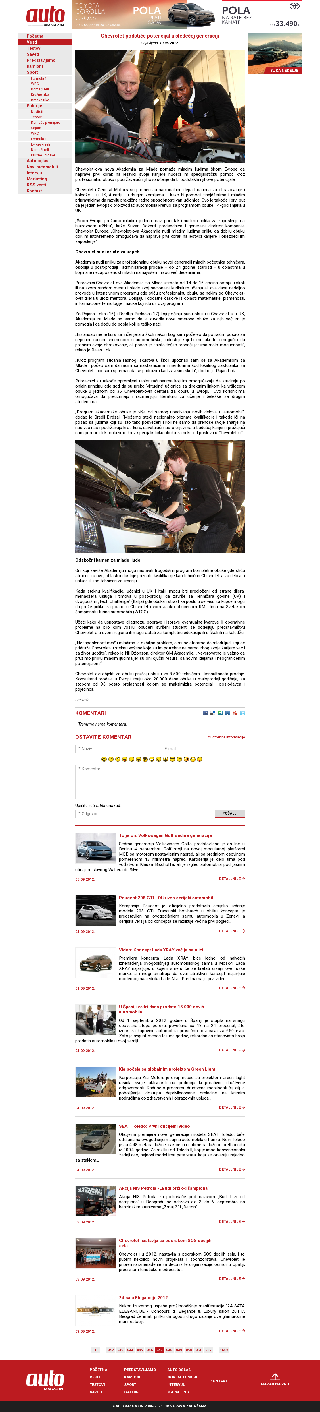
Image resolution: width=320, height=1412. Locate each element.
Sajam (36, 128)
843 (120, 1350)
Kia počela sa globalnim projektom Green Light (167, 1069)
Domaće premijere (45, 123)
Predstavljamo (41, 60)
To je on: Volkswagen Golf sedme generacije (165, 835)
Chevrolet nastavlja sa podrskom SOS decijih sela (165, 1243)
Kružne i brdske (43, 155)
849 (179, 1350)
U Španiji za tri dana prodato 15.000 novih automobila (161, 1009)
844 (130, 1350)
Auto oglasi (38, 160)
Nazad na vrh (275, 1384)
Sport (32, 72)
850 (189, 1350)
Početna (35, 36)
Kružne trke (40, 95)
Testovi (34, 48)
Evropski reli (40, 144)
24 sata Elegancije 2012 (143, 1297)
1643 (224, 1350)
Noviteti (37, 112)
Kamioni (35, 66)
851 (199, 1350)
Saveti (33, 54)
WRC (35, 84)
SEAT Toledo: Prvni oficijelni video (154, 1126)
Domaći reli (40, 89)
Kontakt (34, 191)
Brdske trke (40, 100)
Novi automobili (42, 166)
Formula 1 (39, 78)
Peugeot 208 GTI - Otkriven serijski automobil (166, 897)
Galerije (34, 105)
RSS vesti (36, 184)
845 (140, 1350)
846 (150, 1350)
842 (111, 1350)
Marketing (37, 178)
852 (208, 1350)
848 (169, 1350)
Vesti (32, 42)
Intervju (34, 172)
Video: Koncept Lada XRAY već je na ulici (161, 950)
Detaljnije (230, 879)
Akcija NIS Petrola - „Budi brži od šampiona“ (164, 1188)
